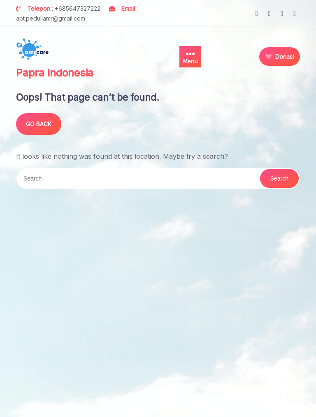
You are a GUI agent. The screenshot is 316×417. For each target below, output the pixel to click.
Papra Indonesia (54, 73)
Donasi (279, 56)
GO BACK (38, 123)
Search (279, 178)
